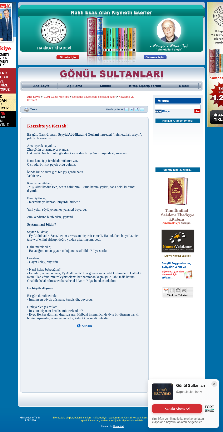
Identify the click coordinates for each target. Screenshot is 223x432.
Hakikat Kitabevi (172, 120)
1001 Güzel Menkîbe (56, 96)
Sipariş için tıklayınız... (177, 169)
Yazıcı (33, 109)
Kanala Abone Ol (177, 408)
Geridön (87, 325)
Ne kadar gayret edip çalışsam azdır (94, 96)
